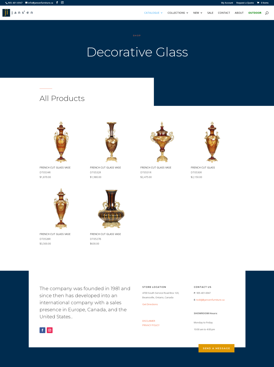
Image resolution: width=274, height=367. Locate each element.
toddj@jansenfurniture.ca (210, 299)
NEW (196, 13)
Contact (224, 13)
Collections (176, 13)
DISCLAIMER (148, 320)
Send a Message (216, 348)
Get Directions (150, 304)
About (239, 13)
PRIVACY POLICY (150, 325)
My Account (227, 3)
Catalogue (151, 13)
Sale (210, 13)
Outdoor (254, 13)
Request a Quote (245, 3)
